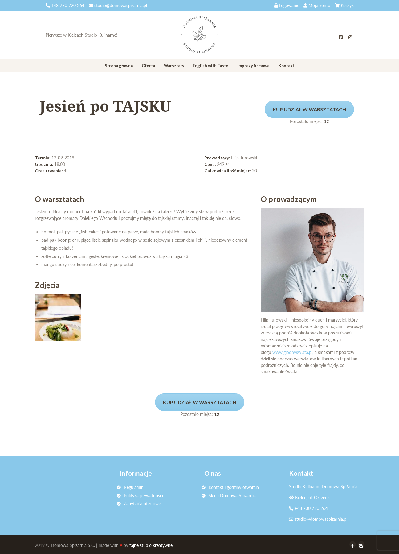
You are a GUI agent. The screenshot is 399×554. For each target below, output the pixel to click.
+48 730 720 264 (311, 508)
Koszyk (347, 5)
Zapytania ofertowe (142, 503)
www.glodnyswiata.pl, (292, 352)
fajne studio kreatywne (151, 545)
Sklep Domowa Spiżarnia (232, 495)
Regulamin (134, 487)
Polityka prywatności (143, 495)
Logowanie (289, 5)
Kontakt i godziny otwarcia (234, 487)
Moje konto (319, 5)
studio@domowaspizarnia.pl (321, 519)
